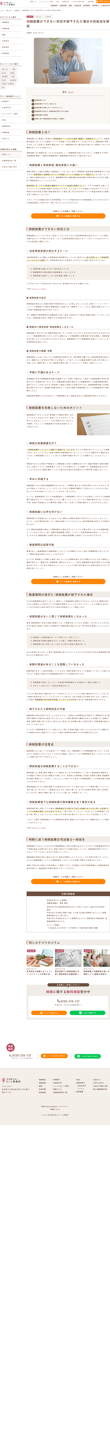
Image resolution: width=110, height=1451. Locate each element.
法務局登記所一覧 (9, 160)
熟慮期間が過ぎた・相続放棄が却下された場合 (54, 113)
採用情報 (87, 1)
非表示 (70, 92)
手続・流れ (41, 16)
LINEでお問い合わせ (86, 1069)
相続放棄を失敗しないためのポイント (51, 109)
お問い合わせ (97, 1100)
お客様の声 (105, 5)
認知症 (3, 80)
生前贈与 (5, 41)
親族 (13, 76)
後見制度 (86, 5)
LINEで (87, 1019)
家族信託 (5, 47)
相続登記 (54, 5)
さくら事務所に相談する (68, 220)
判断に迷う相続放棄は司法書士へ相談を (52, 122)
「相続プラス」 (55, 1127)
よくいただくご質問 (42, 1)
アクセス (80, 1106)
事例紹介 (95, 5)
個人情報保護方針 (99, 1107)
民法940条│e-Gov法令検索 (41, 833)
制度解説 (52, 16)
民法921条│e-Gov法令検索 (41, 293)
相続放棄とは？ (41, 100)
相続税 (12, 73)
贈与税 (3, 73)
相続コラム (29, 1)
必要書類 (4, 76)
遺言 (70, 5)
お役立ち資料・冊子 (75, 1)
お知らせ (5, 138)
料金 (53, 1)
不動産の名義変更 (7, 84)
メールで (49, 1019)
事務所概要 (81, 1104)
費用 (14, 69)
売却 (3, 87)
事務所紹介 (61, 1)
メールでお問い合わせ (53, 1069)
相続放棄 (63, 5)
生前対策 (77, 5)
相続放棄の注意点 (42, 118)
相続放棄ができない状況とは (47, 105)
